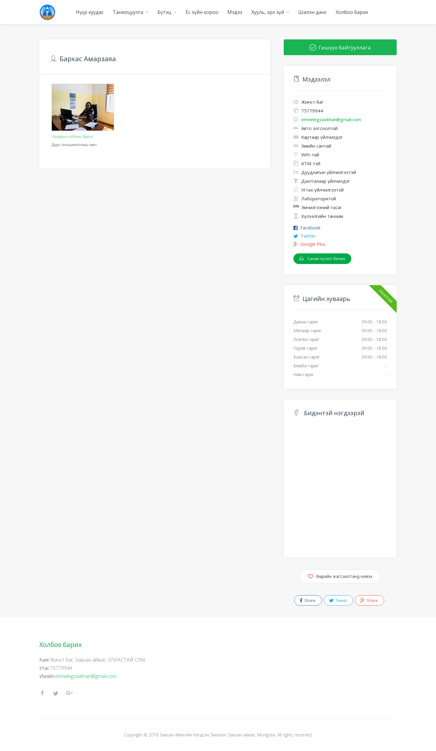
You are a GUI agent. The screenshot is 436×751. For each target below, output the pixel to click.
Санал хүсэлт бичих (322, 258)
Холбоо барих (352, 12)
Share (307, 600)
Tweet (338, 600)
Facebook (310, 228)
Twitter (308, 236)
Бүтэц (164, 12)
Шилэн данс (312, 12)
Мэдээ (234, 12)
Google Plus (312, 244)
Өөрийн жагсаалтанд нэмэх (340, 575)
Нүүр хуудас (90, 12)
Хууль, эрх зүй (267, 12)
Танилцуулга (128, 12)
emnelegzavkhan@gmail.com (86, 676)
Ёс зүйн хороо (202, 12)
